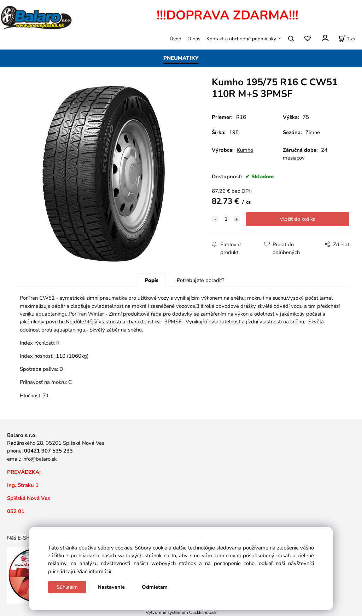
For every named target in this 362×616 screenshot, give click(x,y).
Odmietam (155, 587)
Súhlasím (67, 587)
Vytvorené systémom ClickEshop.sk (181, 612)
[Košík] (347, 39)
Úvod (175, 38)
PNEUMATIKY (181, 58)
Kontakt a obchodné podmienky (241, 38)
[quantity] (226, 219)
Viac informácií (94, 571)
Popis (151, 280)
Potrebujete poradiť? (200, 280)
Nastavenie (111, 587)
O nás (193, 38)
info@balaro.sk (39, 458)
